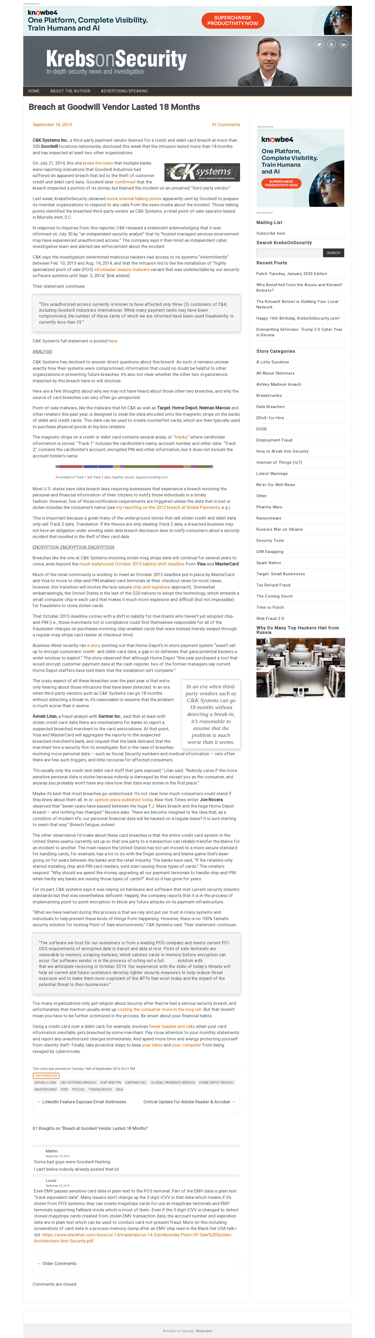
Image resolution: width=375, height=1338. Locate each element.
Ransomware (269, 518)
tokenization (216, 960)
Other (261, 496)
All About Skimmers (275, 373)
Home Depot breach (216, 1082)
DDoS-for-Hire (270, 417)
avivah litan (45, 1082)
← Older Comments (56, 1263)
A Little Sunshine (272, 362)
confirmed (125, 182)
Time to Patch (270, 607)
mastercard (45, 1089)
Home (34, 91)
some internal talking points (134, 198)
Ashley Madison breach (279, 384)
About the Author (70, 91)
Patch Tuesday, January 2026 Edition (291, 273)
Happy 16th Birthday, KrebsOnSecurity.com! (298, 318)
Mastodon (204, 1331)
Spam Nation (268, 562)
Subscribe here (270, 233)
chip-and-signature (151, 587)
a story (94, 645)
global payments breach (173, 1082)
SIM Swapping (270, 551)
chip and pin (110, 1082)
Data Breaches (46, 1076)
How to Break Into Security (282, 451)
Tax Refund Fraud (273, 585)
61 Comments (226, 124)
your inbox (152, 1045)
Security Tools (270, 540)
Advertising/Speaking (124, 91)
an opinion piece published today (121, 799)
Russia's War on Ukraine (279, 529)
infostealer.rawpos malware (122, 269)
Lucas (51, 1180)
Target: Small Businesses (280, 574)
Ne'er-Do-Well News (275, 484)
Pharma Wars (269, 507)
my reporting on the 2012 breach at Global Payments (168, 507)
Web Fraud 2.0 (270, 618)
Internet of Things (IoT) (279, 462)
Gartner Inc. (136, 1082)
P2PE (170, 960)
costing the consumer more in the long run (159, 1009)
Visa (119, 1089)
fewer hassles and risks (172, 1026)
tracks (181, 437)
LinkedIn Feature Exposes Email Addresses (81, 1101)
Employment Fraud (274, 440)
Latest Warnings (272, 473)
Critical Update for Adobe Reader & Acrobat (189, 1101)
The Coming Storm (274, 596)
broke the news (98, 163)
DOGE (261, 429)
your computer (186, 1045)
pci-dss (78, 1089)
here (112, 341)
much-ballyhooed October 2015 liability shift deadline (132, 564)
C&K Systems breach (78, 1082)
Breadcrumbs (269, 395)
